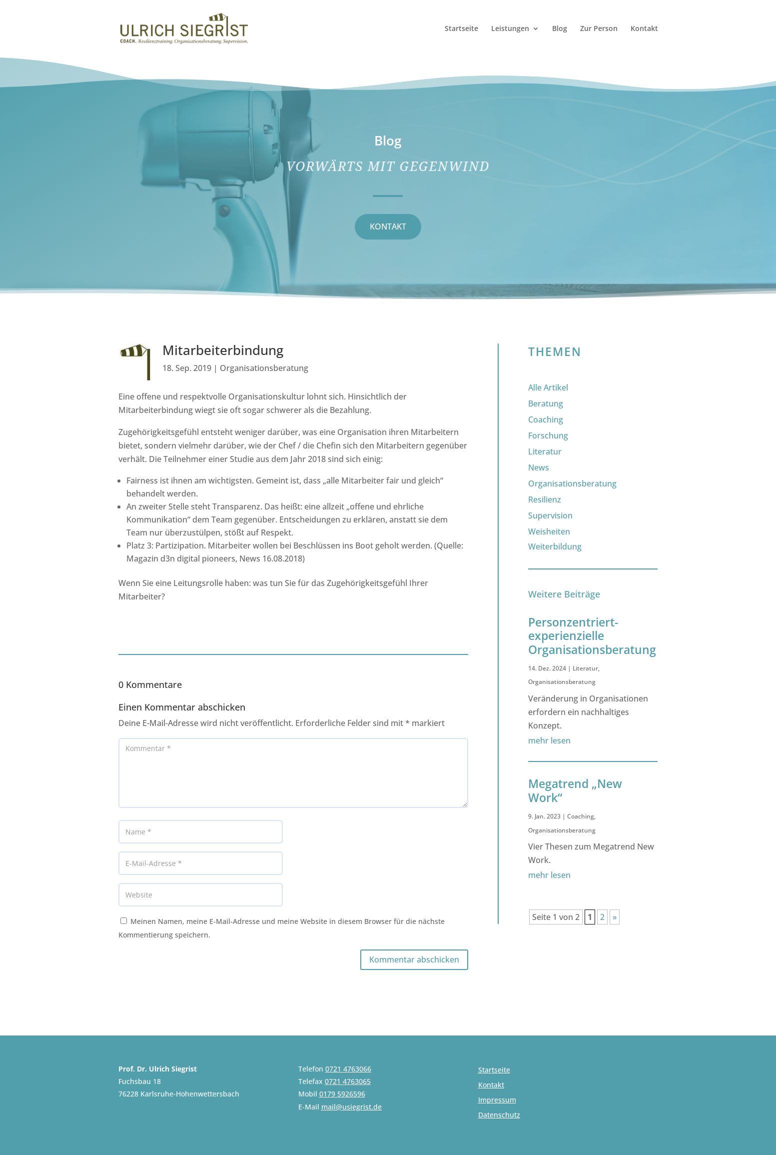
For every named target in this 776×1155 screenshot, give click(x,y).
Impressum (497, 1100)
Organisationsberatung (264, 368)
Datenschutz (499, 1116)
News (538, 467)
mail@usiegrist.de (351, 1107)
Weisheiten (549, 531)
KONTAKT (388, 226)
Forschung (548, 435)
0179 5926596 (342, 1093)
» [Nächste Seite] (615, 917)
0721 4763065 (348, 1081)
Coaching (545, 419)
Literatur (545, 451)
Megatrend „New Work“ (575, 791)
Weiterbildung (555, 546)
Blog (559, 29)
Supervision (550, 515)
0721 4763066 (348, 1069)
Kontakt (644, 29)
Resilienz (544, 499)
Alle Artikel (548, 387)
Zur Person (599, 29)
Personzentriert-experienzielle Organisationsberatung (592, 636)
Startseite (461, 29)
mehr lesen (549, 740)
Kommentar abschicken (414, 959)
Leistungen (510, 29)
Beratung (545, 403)
